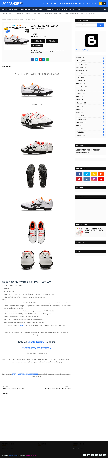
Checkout (37, 45)
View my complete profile (82, 152)
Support (92, 13)
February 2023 (90, 119)
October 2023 (90, 103)
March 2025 (90, 77)
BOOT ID (23, 325)
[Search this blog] (86, 25)
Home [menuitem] (4, 9)
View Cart (51, 41)
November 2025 (90, 67)
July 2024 (90, 96)
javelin (9, 19)
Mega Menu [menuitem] (25, 9)
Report (4, 13)
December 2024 (90, 87)
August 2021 (90, 135)
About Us (83, 13)
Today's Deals (47, 13)
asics (43, 51)
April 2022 (90, 132)
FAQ (10, 13)
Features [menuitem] (13, 9)
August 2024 (90, 93)
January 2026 (90, 61)
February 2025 (90, 80)
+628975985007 (89, 3)
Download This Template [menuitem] (72, 9)
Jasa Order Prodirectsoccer (88, 150)
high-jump (34, 52)
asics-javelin (60, 51)
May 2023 (90, 112)
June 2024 (90, 100)
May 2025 (90, 74)
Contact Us (74, 13)
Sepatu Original (36, 341)
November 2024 (90, 90)
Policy (28, 13)
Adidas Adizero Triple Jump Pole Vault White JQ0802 (94, 230)
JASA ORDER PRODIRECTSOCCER (25, 374)
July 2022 (90, 125)
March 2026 (90, 58)
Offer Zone (36, 13)
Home (4, 19)
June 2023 (90, 109)
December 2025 (90, 64)
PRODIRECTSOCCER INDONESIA (36, 348)
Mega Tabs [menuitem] (36, 9)
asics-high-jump (50, 51)
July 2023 (90, 106)
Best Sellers (58, 13)
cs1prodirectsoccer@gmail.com (70, 3)
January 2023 (90, 122)
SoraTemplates (13, 455)
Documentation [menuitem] (51, 9)
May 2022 (90, 129)
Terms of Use (19, 13)
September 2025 (90, 70)
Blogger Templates (31, 455)
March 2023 (90, 116)
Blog (66, 13)
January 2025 (90, 83)
